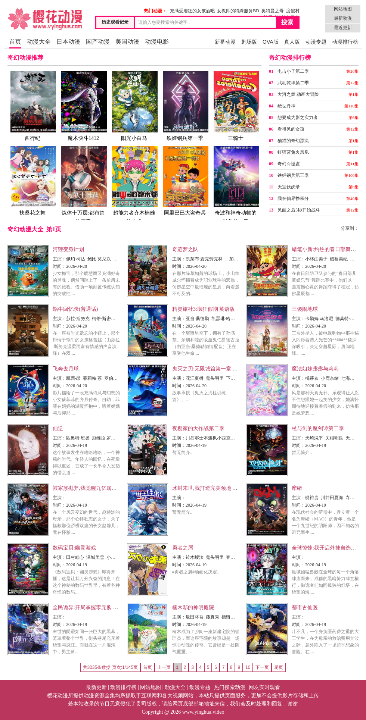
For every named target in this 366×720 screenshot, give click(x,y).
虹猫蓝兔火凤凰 (293, 152)
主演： (59, 259)
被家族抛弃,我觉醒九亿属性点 (87, 488)
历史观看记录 (115, 22)
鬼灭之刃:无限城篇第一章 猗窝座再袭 (215, 369)
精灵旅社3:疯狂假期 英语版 (203, 309)
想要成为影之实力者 (297, 117)
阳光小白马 (134, 106)
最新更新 (96, 687)
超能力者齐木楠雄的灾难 (134, 185)
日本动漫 (68, 41)
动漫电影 (157, 41)
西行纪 (32, 106)
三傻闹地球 (305, 309)
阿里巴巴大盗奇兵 (185, 180)
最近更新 (343, 27)
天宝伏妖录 (288, 187)
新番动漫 (225, 42)
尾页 (278, 667)
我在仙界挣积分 (293, 198)
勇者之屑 (182, 548)
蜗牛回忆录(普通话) (75, 309)
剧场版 (249, 42)
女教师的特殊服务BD (238, 10)
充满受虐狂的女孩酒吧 (192, 10)
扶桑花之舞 (32, 180)
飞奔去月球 (66, 369)
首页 (15, 41)
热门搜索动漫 (229, 687)
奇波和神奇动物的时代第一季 (235, 185)
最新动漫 (343, 18)
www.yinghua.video (203, 712)
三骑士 (235, 106)
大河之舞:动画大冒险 (298, 94)
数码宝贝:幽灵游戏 (74, 548)
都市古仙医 (305, 607)
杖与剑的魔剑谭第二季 (318, 428)
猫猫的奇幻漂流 (293, 140)
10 (247, 667)
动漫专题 (315, 42)
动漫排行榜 (345, 42)
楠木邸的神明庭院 (193, 607)
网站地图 (343, 9)
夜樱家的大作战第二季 (198, 428)
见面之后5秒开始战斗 (298, 210)
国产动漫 (98, 41)
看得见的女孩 (290, 129)
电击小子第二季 (293, 71)
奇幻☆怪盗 (288, 163)
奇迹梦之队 (185, 249)
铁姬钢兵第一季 (185, 106)
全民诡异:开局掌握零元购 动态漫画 (93, 607)
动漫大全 (39, 41)
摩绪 (297, 488)
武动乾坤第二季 (293, 82)
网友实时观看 (264, 687)
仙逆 (58, 428)
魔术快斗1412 (83, 106)
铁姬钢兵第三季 (293, 175)
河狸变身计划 (68, 249)
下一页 (262, 667)
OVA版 (271, 42)
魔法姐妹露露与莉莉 (315, 369)
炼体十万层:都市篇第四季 (83, 185)
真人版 (292, 42)
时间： (59, 266)
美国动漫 (127, 41)
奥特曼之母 (272, 10)
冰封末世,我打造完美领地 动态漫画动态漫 (220, 488)
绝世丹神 (286, 106)
